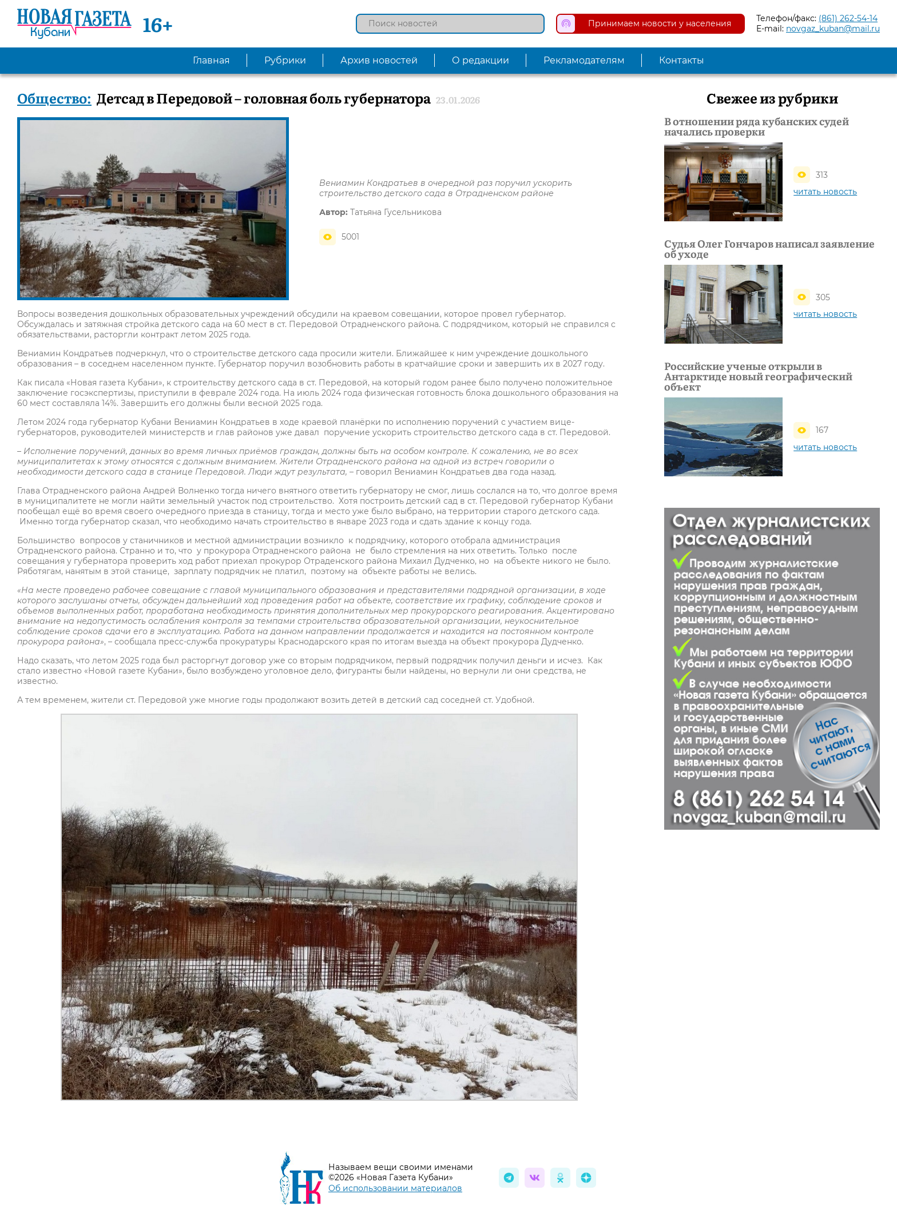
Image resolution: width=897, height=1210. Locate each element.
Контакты (681, 60)
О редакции (480, 60)
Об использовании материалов (395, 1188)
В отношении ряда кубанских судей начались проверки (756, 126)
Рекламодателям (584, 60)
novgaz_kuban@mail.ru (833, 28)
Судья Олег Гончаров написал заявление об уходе (769, 248)
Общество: (54, 97)
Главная (211, 60)
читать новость (825, 191)
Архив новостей (379, 60)
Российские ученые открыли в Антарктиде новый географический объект (758, 376)
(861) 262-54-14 (848, 18)
